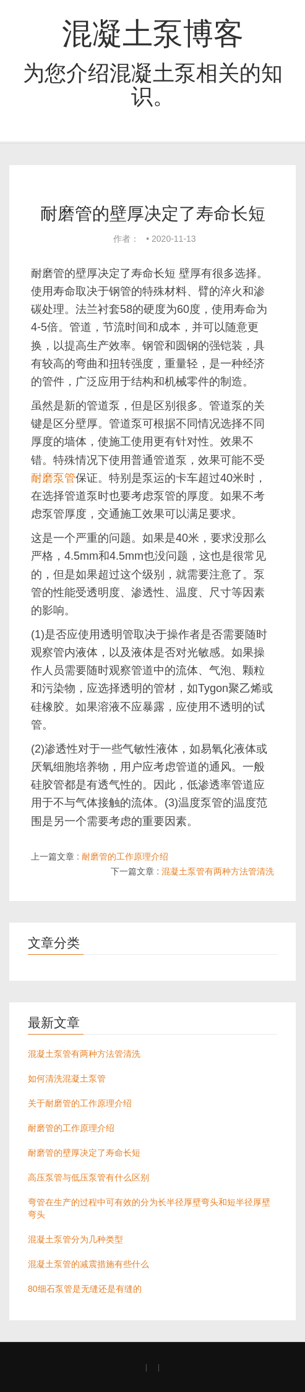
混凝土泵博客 (153, 33)
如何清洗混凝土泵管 (67, 1078)
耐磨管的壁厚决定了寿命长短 (84, 1153)
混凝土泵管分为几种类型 (75, 1239)
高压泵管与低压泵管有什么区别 (88, 1177)
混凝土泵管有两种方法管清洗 (217, 871)
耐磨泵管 (53, 478)
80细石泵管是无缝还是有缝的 (85, 1289)
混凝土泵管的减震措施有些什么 (88, 1264)
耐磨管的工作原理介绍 (125, 856)
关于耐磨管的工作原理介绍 (80, 1103)
